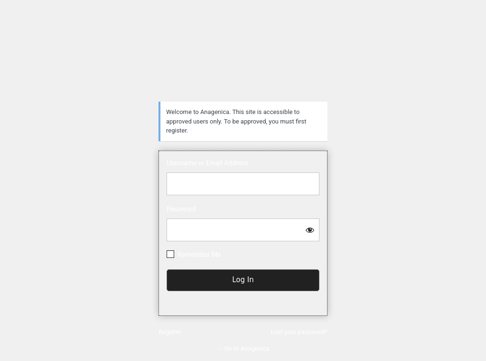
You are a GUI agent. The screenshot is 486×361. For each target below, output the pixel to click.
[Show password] (309, 229)
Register (170, 331)
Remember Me (199, 254)
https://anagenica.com (243, 54)
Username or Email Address (208, 163)
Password (181, 209)
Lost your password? (299, 331)
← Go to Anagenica (243, 348)
